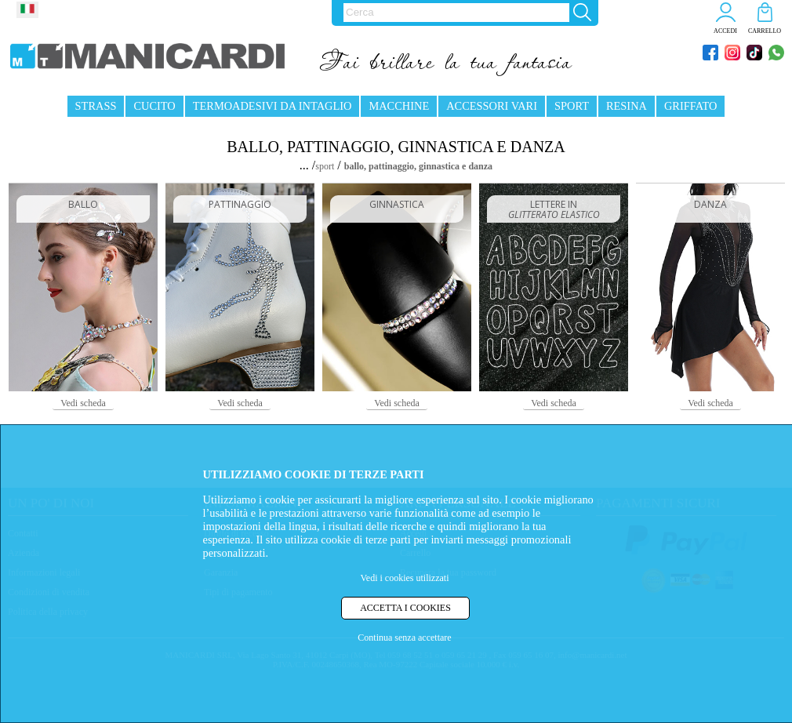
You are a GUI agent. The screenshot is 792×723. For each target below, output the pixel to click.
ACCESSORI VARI (491, 106)
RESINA (626, 106)
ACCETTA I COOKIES (405, 607)
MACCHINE (399, 106)
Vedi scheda (83, 403)
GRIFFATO (690, 106)
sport (324, 166)
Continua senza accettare (404, 637)
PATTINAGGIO (240, 204)
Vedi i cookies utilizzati (405, 577)
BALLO (83, 204)
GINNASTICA (396, 204)
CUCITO (154, 106)
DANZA (710, 204)
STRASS (96, 106)
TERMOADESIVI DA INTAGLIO (272, 106)
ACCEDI (725, 31)
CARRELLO (764, 31)
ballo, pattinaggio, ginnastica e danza (418, 166)
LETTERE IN (554, 209)
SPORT (571, 106)
